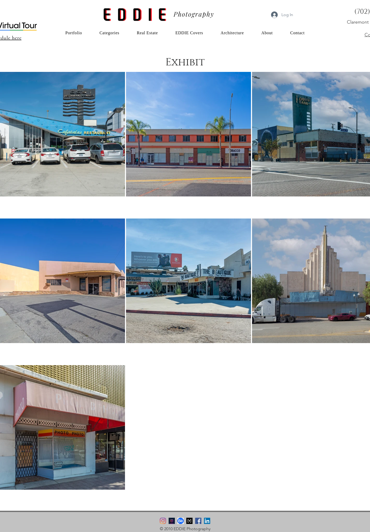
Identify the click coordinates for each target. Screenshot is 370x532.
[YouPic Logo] (189, 521)
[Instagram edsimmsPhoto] (172, 521)
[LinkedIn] (207, 521)
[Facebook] (198, 521)
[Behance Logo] (180, 521)
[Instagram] (163, 521)
